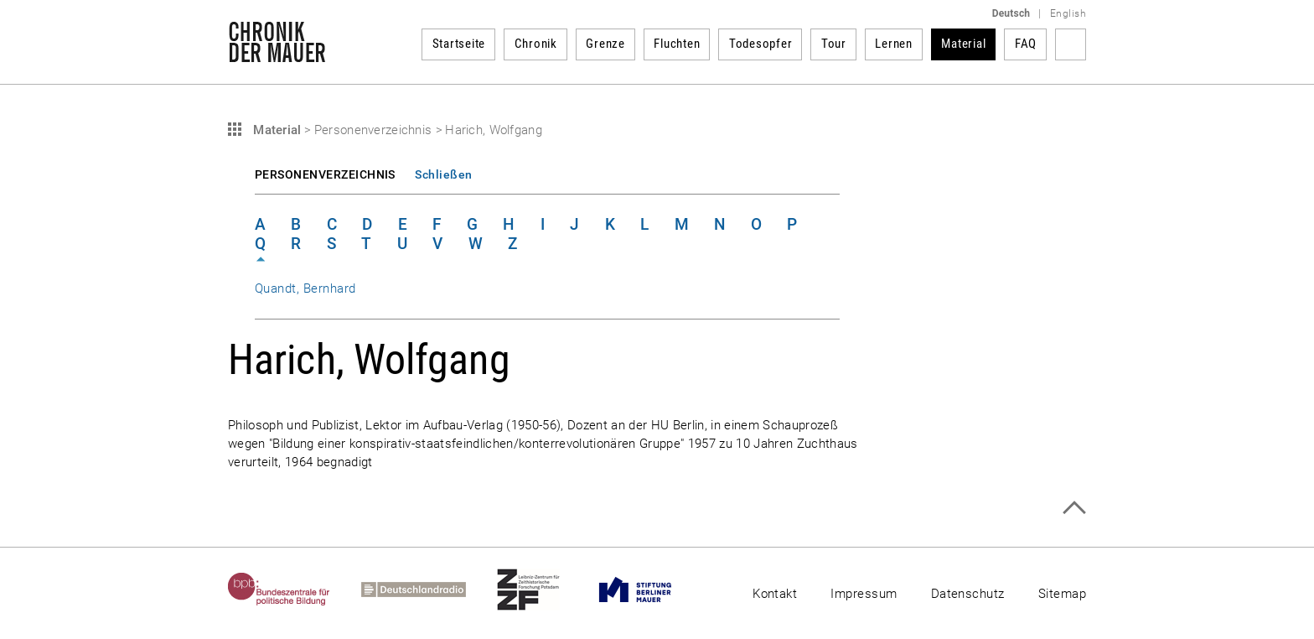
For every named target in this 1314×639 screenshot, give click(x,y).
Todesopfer (761, 43)
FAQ (1026, 43)
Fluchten (677, 43)
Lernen (894, 43)
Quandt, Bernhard (305, 288)
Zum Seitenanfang (1074, 508)
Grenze (605, 43)
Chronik (536, 43)
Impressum (863, 593)
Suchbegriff (1070, 44)
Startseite (459, 43)
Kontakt (775, 593)
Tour (833, 43)
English (1068, 13)
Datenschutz (968, 593)
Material (963, 43)
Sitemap (1062, 593)
